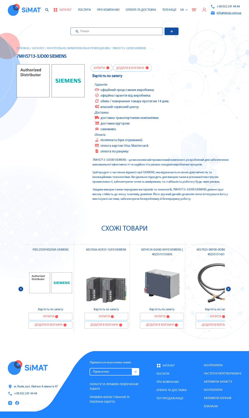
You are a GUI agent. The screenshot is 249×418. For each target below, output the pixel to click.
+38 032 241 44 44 (225, 6)
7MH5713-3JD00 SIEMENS (129, 48)
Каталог (38, 48)
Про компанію (167, 382)
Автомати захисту (218, 381)
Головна (23, 48)
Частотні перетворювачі (222, 373)
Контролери (213, 365)
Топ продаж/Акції (169, 398)
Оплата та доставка (141, 10)
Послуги (84, 10)
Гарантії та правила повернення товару (114, 387)
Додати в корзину (130, 68)
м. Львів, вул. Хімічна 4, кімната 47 (33, 386)
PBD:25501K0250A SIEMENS (51, 249)
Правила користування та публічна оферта (110, 400)
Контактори (213, 390)
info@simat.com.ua (225, 13)
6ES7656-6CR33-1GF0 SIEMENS (106, 249)
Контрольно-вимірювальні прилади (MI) (78, 48)
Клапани (211, 406)
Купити (99, 68)
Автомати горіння (217, 398)
